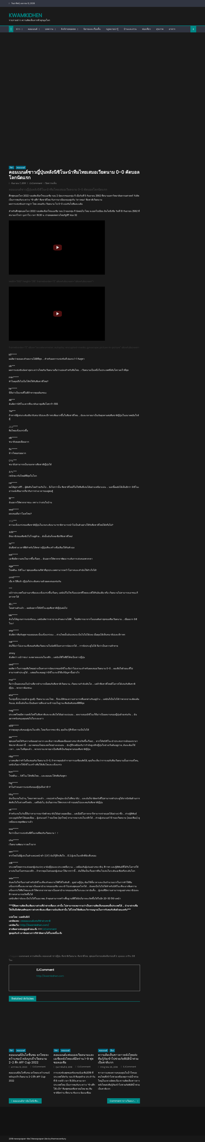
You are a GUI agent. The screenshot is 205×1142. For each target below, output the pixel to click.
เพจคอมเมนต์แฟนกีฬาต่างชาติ (35, 921)
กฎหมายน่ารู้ (112, 29)
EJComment (35, 183)
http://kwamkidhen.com (50, 976)
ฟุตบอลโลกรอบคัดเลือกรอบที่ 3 (103, 956)
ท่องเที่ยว (146, 29)
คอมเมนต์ (32, 29)
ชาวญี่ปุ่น (56, 956)
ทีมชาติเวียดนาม (69, 956)
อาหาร (172, 29)
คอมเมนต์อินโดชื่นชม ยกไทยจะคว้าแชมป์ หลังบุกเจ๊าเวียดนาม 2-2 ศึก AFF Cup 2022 (29, 1058)
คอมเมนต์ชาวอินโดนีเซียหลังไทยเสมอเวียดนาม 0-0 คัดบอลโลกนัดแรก (27, 1101)
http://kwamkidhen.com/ (34, 925)
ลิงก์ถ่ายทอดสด (68, 29)
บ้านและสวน (130, 29)
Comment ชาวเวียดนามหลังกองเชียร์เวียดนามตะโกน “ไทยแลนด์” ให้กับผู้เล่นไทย (125, 1101)
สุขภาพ (159, 29)
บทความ (49, 29)
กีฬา (11, 167)
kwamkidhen (25, 15)
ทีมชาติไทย (83, 956)
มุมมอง (121, 956)
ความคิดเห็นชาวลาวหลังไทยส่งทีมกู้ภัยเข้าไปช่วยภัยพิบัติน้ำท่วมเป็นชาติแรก (118, 1058)
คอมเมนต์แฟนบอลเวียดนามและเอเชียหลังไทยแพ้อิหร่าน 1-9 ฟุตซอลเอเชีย (73, 1058)
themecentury (58, 1138)
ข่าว (18, 29)
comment (24, 956)
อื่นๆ (112, 1050)
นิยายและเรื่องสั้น (92, 29)
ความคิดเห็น (35, 956)
